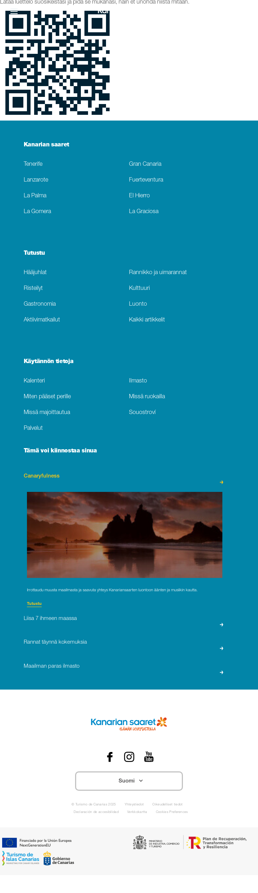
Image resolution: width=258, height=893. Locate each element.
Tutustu (34, 254)
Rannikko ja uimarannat (158, 273)
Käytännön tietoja (49, 362)
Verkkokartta (137, 812)
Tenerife (33, 164)
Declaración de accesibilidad (96, 812)
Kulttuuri (139, 289)
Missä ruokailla (147, 397)
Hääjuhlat (35, 273)
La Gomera (37, 212)
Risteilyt (33, 289)
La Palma (35, 196)
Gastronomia (40, 304)
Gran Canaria (145, 164)
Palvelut (33, 429)
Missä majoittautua (47, 413)
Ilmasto (138, 381)
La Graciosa (143, 212)
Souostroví (142, 413)
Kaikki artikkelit (147, 320)
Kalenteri (34, 381)
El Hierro (139, 196)
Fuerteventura (146, 180)
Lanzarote (36, 180)
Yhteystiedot (134, 805)
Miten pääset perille (47, 397)
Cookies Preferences (172, 812)
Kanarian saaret (46, 145)
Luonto (138, 304)
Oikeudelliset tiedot (167, 805)
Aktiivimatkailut (42, 320)
